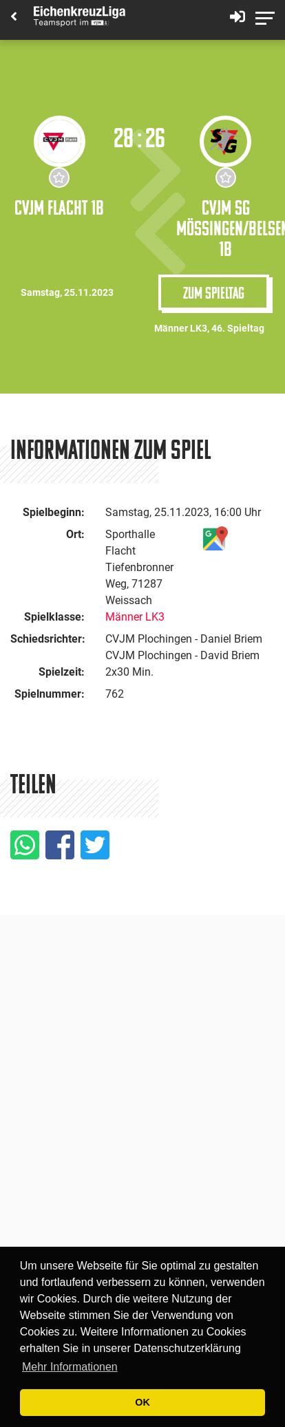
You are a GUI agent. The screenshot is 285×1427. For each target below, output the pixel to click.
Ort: (75, 534)
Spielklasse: (54, 616)
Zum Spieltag (213, 292)
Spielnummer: (49, 693)
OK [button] (142, 1402)
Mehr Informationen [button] (70, 1367)
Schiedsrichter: (47, 638)
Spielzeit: (62, 671)
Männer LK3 (135, 616)
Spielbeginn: (54, 512)
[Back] (13, 17)
